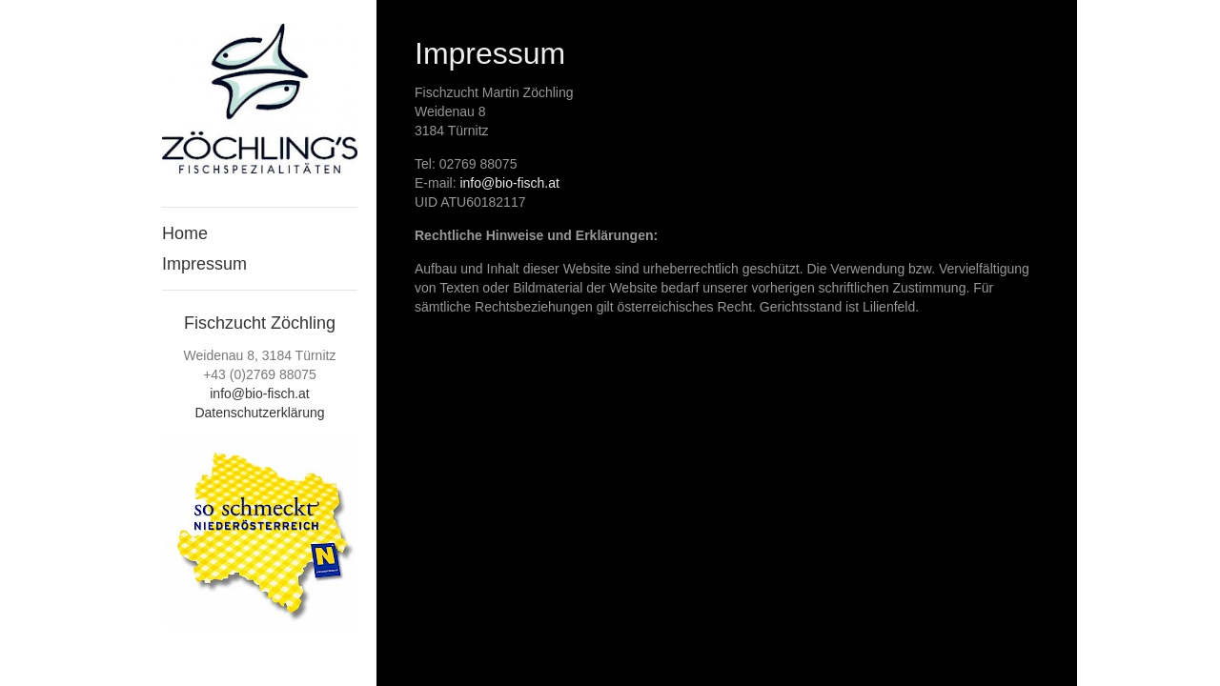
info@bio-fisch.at (259, 393)
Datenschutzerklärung (259, 412)
